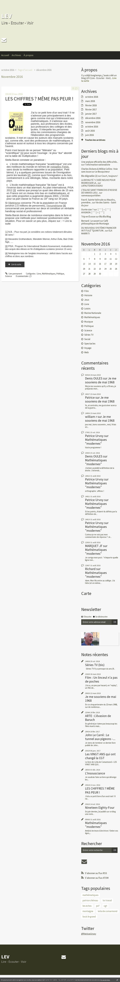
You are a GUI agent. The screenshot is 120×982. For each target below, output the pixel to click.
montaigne (87, 911)
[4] (64, 205)
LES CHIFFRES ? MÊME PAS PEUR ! (39, 99)
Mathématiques (48, 273)
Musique (88, 321)
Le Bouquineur (102, 171)
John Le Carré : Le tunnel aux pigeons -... (100, 737)
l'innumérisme (54, 205)
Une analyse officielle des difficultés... (99, 161)
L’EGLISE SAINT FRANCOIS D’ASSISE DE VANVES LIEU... (99, 191)
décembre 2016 (43, 69)
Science (8, 276)
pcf (97, 905)
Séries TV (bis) (94, 665)
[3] (14, 190)
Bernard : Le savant (90, 220)
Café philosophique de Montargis (95, 222)
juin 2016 (89, 135)
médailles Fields (59, 166)
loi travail (107, 900)
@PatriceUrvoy (88, 933)
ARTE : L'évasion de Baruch (98, 718)
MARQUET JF (93, 546)
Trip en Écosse (88, 216)
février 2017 (91, 109)
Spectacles (89, 343)
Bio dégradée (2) (89, 175)
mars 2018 (90, 101)
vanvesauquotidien (90, 195)
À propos (28, 55)
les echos (87, 905)
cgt (105, 905)
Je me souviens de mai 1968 (100, 380)
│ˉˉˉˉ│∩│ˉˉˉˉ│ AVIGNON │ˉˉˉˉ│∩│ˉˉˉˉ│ (96, 211)
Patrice (90, 397)
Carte (86, 593)
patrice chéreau (90, 900)
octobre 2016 (7, 69)
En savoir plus (105, 980)
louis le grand (89, 916)
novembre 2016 (92, 122)
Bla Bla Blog (105, 216)
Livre (39, 273)
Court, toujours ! (110, 175)
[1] (21, 153)
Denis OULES (93, 378)
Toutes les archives (95, 140)
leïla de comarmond (107, 911)
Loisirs (87, 308)
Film (86, 291)
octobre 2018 (91, 96)
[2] (28, 175)
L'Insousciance (95, 773)
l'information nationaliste (97, 164)
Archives (16, 55)
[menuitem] (6, 55)
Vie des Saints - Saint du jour (98, 204)
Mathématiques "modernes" (96, 441)
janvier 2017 (91, 113)
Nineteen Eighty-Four (99, 808)
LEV (6, 16)
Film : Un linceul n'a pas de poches (101, 679)
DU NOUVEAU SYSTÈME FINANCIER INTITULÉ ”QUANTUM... (98, 229)
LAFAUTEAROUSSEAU (92, 185)
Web (86, 352)
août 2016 (90, 130)
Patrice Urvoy (94, 436)
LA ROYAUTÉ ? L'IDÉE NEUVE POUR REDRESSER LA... (98, 181)
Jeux (86, 299)
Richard (90, 569)
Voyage (87, 347)
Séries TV (88, 334)
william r (91, 417)
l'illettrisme (14, 202)
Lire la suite (16, 264)
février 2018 (91, 105)
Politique (60, 273)
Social (87, 339)
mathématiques (90, 895)
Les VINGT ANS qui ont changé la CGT (100, 756)
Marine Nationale (92, 312)
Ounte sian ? (87, 209)
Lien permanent (13, 273)
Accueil (5, 55)
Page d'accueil (25, 69)
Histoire (88, 295)
